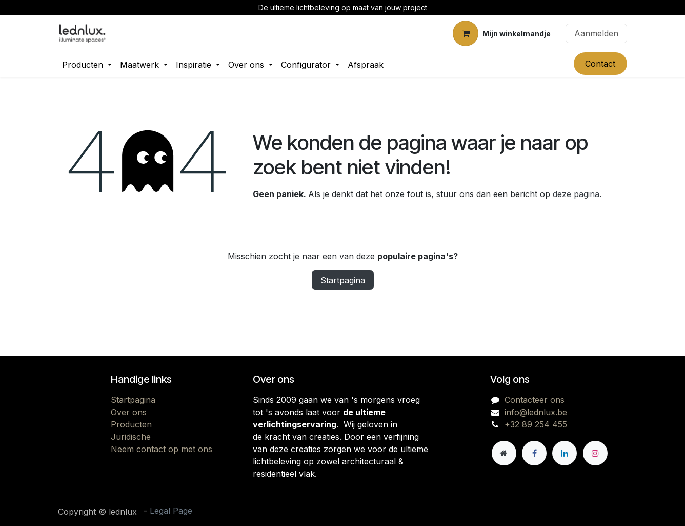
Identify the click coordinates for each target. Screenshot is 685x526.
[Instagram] (595, 453)
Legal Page (171, 510)
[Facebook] (534, 453)
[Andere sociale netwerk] (504, 453)
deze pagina (576, 194)
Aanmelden (596, 33)
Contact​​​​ (600, 64)
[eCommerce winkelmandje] (501, 33)
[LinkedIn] (564, 453)
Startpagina (342, 280)
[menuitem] (87, 64)
